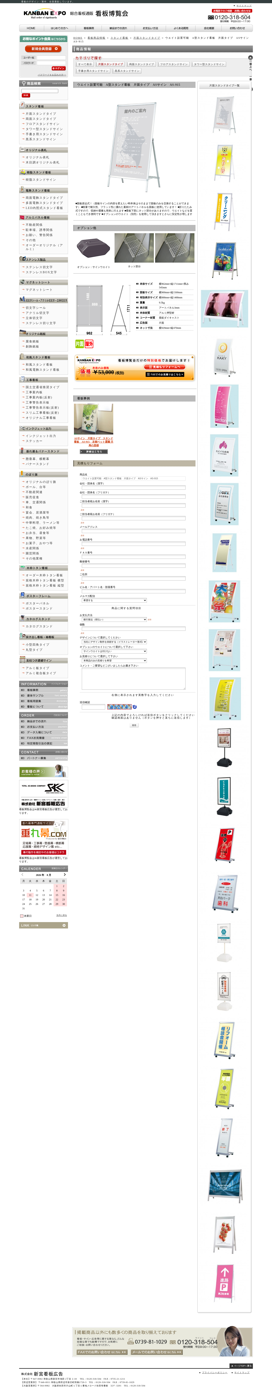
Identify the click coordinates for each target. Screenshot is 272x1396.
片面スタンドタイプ (146, 37)
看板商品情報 (96, 37)
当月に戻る (61, 915)
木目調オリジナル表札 (43, 162)
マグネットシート (39, 289)
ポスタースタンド (39, 608)
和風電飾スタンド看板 (43, 369)
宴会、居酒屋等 (38, 512)
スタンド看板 (119, 37)
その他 (31, 240)
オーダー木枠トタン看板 (44, 575)
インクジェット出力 (41, 436)
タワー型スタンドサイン (209, 64)
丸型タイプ (34, 649)
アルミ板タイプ (38, 668)
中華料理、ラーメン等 (43, 522)
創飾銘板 (32, 346)
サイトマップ (244, 5)
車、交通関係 (36, 502)
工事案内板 (34, 392)
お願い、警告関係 (39, 235)
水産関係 (32, 548)
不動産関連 (34, 492)
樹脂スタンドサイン (41, 179)
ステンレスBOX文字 (41, 272)
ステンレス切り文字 (41, 323)
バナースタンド (38, 464)
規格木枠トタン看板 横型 (45, 580)
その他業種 (34, 558)
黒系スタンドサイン (127, 70)
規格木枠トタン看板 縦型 (45, 585)
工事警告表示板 (38, 402)
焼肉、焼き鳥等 (38, 517)
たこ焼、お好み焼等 (41, 527)
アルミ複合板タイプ (41, 673)
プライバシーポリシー (215, 1372)
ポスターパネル (38, 603)
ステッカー (34, 441)
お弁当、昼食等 (38, 533)
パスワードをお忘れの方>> (52, 75)
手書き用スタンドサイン (93, 70)
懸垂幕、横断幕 (38, 459)
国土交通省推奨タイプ (43, 387)
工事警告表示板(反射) (42, 407)
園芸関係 (32, 553)
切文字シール (36, 307)
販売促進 (32, 497)
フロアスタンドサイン (174, 64)
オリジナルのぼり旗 (41, 481)
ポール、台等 (36, 487)
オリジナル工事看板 (41, 417)
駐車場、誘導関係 (39, 230)
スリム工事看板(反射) (42, 412)
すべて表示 (85, 64)
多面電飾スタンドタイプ (44, 203)
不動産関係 (34, 224)
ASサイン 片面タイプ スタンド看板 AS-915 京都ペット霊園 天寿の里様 (93, 442)
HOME (77, 37)
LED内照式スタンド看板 (44, 208)
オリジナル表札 (38, 157)
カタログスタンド (39, 626)
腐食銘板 (32, 341)
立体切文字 (34, 318)
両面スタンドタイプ (141, 64)
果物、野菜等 (36, 538)
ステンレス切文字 (39, 267)
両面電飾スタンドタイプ (44, 197)
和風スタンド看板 (39, 364)
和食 (29, 507)
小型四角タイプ (38, 644)
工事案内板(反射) (39, 397)
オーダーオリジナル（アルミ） (44, 247)
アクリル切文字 (38, 313)
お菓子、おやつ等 (39, 543)
